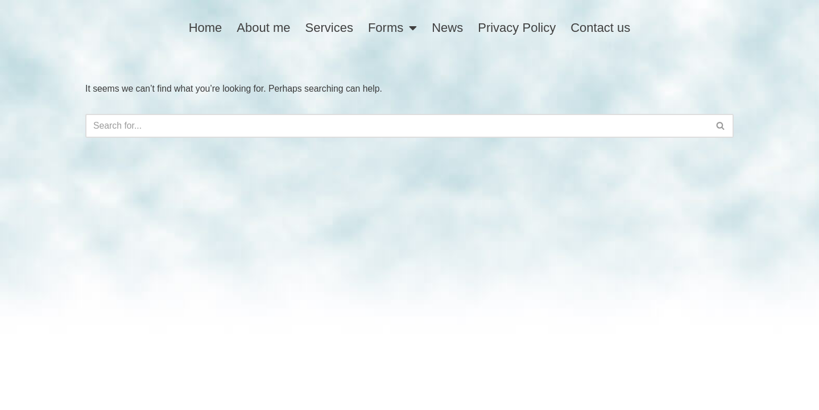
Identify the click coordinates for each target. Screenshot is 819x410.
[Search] (396, 125)
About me (263, 27)
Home (205, 27)
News (447, 27)
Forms (392, 28)
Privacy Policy (517, 27)
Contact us (600, 27)
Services (329, 27)
